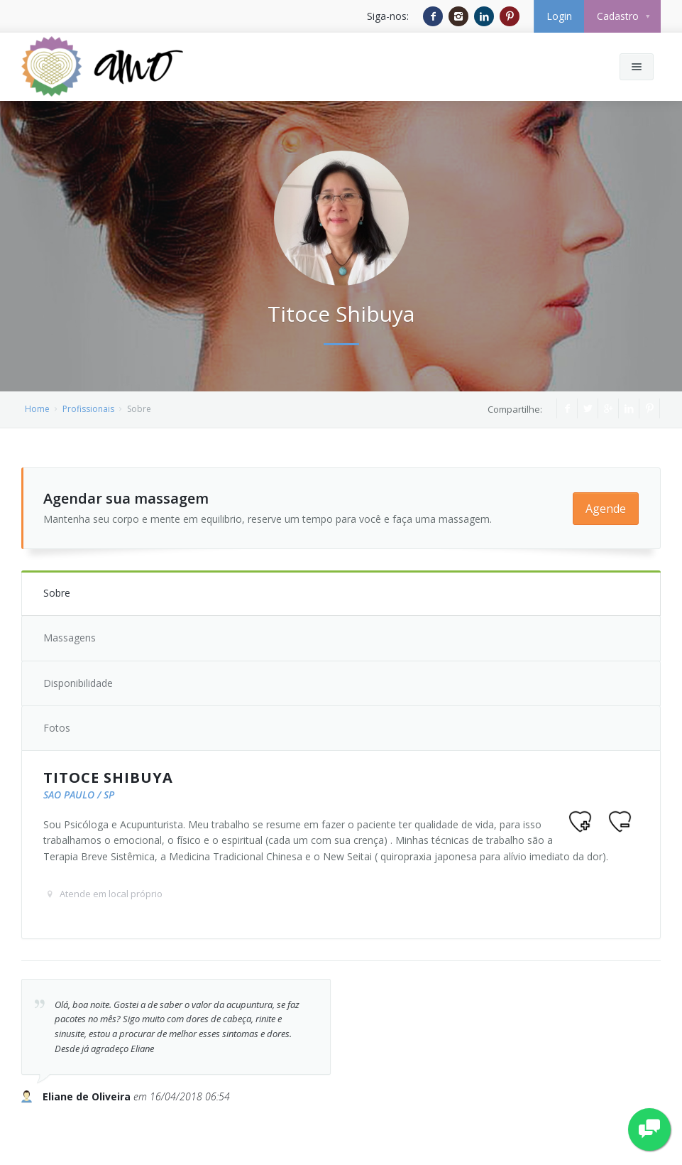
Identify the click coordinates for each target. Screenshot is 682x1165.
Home (37, 409)
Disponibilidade (78, 683)
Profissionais (88, 409)
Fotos (56, 728)
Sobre (56, 593)
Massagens (69, 637)
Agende (605, 508)
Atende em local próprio (111, 893)
